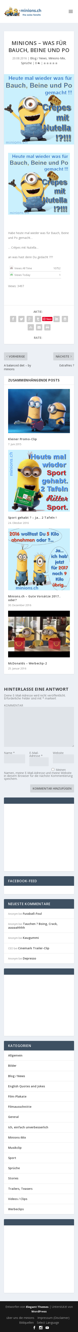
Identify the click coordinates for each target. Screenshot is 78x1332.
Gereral (13, 1117)
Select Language (48, 1323)
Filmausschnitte (19, 1107)
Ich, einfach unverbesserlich (28, 1127)
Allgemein (15, 1055)
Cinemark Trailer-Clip (33, 948)
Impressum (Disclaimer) (53, 1318)
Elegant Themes (37, 1307)
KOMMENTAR (13, 705)
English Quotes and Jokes (26, 1086)
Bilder (12, 1066)
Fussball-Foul (32, 914)
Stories (13, 1178)
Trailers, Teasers (20, 1189)
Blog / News (38, 58)
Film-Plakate (17, 1096)
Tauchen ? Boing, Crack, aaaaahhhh (33, 926)
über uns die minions (20, 1318)
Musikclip (15, 1148)
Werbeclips (16, 1209)
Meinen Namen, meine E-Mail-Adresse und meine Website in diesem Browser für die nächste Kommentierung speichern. (38, 774)
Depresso (29, 958)
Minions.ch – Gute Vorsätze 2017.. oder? (34, 598)
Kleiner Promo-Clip (22, 439)
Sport (12, 1158)
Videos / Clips (17, 1199)
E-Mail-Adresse (36, 754)
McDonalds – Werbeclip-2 (27, 663)
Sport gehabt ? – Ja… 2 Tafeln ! (32, 518)
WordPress (39, 1311)
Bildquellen (26, 1323)
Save (49, 319)
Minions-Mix (56, 58)
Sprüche (26, 63)
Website (58, 753)
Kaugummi (31, 938)
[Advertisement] (43, 837)
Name (9, 753)
